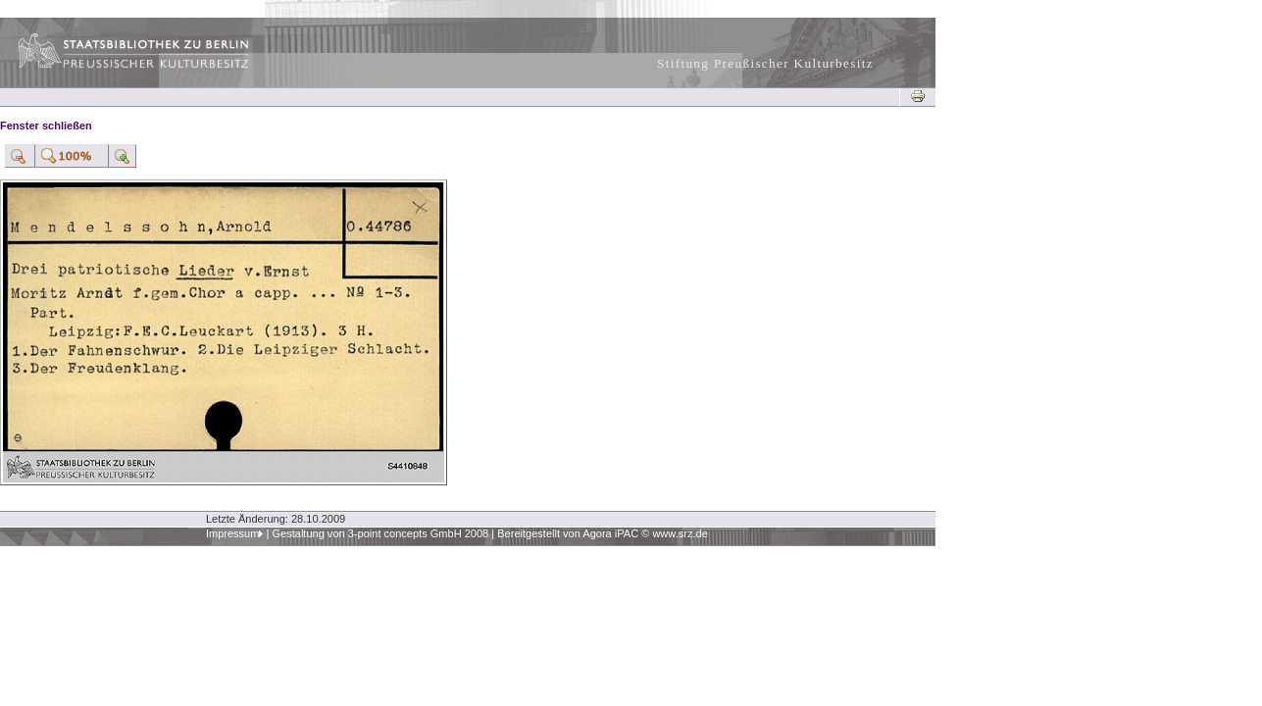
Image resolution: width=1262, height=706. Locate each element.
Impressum (233, 533)
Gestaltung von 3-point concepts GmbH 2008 (380, 533)
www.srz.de (679, 533)
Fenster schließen (46, 125)
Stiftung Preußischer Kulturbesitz (765, 63)
